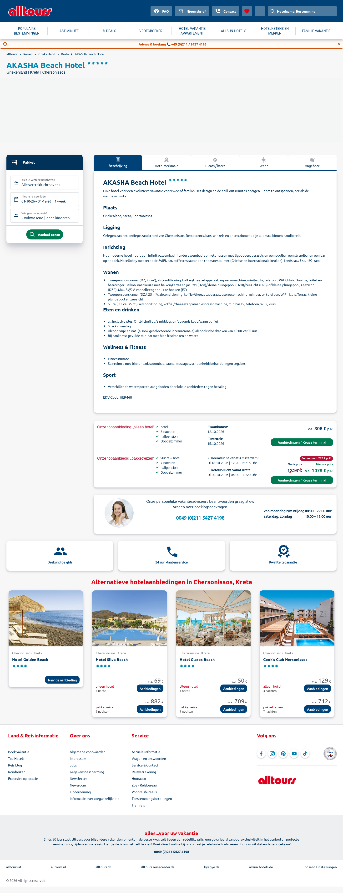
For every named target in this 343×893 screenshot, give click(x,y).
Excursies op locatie (23, 778)
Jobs (73, 765)
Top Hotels (16, 758)
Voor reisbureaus (144, 792)
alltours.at (13, 867)
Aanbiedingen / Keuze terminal (302, 442)
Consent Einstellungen (320, 867)
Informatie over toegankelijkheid (94, 798)
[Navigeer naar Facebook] (261, 753)
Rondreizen (16, 772)
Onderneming (80, 792)
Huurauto (139, 778)
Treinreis (138, 805)
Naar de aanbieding (62, 680)
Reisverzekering (144, 772)
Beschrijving (118, 162)
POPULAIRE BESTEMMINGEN (27, 31)
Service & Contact (145, 765)
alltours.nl (58, 867)
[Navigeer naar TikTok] (305, 753)
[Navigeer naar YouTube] (294, 753)
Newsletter (78, 778)
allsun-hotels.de (261, 867)
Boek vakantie (18, 752)
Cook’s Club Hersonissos (285, 659)
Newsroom (78, 785)
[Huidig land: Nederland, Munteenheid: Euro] (260, 11)
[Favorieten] (247, 11)
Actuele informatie (146, 752)
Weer (264, 162)
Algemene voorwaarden (88, 752)
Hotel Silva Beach (112, 659)
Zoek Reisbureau (144, 785)
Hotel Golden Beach (30, 659)
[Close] (339, 43)
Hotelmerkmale (166, 162)
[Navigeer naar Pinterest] (283, 753)
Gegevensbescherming (87, 772)
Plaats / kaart (215, 162)
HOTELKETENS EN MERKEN (275, 31)
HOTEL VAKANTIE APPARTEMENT (192, 31)
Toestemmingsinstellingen (152, 798)
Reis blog (15, 765)
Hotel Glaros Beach (197, 659)
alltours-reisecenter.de (158, 867)
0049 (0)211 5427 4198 (200, 518)
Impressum (78, 758)
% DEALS (109, 31)
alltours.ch (103, 867)
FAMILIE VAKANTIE (316, 31)
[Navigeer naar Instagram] (272, 753)
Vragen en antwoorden (149, 758)
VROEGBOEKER (150, 31)
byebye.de (212, 867)
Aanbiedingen (150, 688)
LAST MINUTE (68, 31)
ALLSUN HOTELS (233, 31)
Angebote (312, 162)
